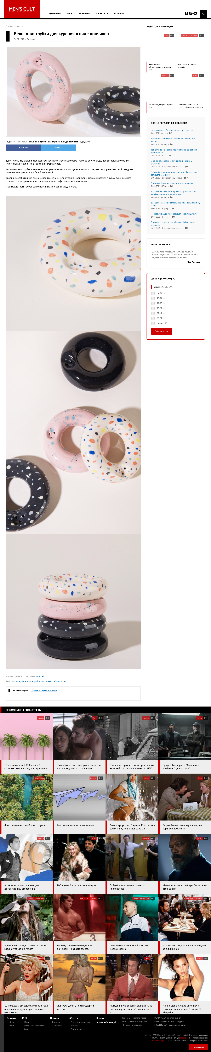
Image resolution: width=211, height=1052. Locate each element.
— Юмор (25, 1022)
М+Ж (70, 13)
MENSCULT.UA (167, 1018)
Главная (9, 26)
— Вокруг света (75, 1029)
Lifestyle (102, 13)
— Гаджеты (55, 1022)
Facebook (22, 147)
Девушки (55, 13)
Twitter (56, 147)
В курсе (119, 13)
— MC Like (11, 1022)
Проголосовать (161, 331)
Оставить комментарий (44, 690)
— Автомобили (56, 1025)
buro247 (40, 676)
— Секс (25, 1029)
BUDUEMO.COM (170, 1025)
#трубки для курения (42, 681)
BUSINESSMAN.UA (169, 1021)
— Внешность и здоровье (80, 1022)
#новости (26, 681)
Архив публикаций (106, 1022)
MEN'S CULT (134, 1021)
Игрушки (84, 13)
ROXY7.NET (135, 1018)
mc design (184, 1038)
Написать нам (198, 1047)
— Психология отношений (33, 1025)
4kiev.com (132, 1025)
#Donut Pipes (60, 681)
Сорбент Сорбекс (159, 1040)
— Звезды (11, 1025)
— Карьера (73, 1025)
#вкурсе (16, 681)
